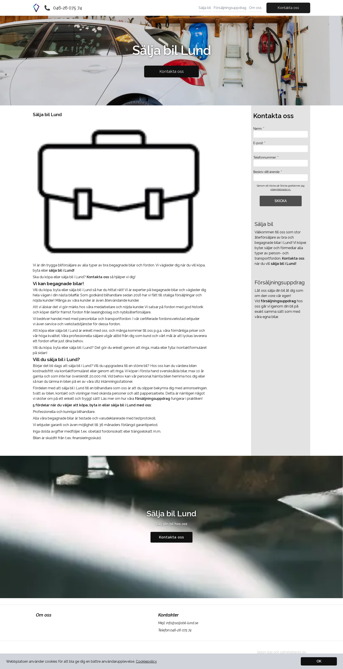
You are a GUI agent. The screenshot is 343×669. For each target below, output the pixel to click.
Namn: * (280, 132)
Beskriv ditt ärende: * (280, 175)
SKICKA (281, 201)
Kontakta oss (288, 8)
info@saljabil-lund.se (181, 623)
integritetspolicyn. (280, 189)
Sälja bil (205, 8)
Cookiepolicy (146, 661)
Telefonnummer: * (280, 161)
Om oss (255, 8)
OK (319, 661)
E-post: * (280, 146)
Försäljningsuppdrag (230, 8)
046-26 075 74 (67, 7)
